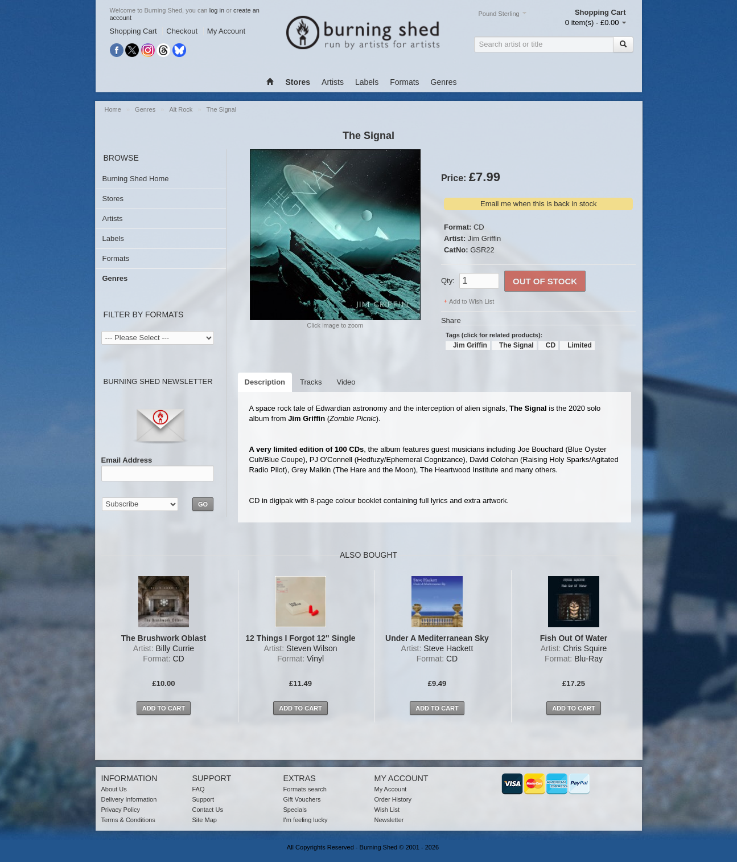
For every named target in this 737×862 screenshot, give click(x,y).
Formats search (305, 789)
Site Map (204, 819)
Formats (404, 82)
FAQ (198, 789)
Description (265, 382)
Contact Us (207, 809)
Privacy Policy (120, 809)
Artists (333, 82)
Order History (392, 799)
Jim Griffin (484, 238)
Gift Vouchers (302, 799)
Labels (366, 82)
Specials (295, 809)
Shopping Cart (133, 31)
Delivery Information (129, 799)
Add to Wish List (471, 301)
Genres (444, 82)
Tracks (311, 382)
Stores (113, 198)
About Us (114, 789)
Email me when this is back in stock (538, 203)
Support (203, 799)
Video (346, 382)
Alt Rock (180, 109)
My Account (226, 31)
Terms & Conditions (128, 819)
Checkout (181, 31)
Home (113, 109)
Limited (579, 345)
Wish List (387, 809)
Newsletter (389, 819)
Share (451, 320)
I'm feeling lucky (305, 819)
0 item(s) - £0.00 (592, 22)
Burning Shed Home (135, 178)
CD (479, 227)
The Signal (222, 109)
